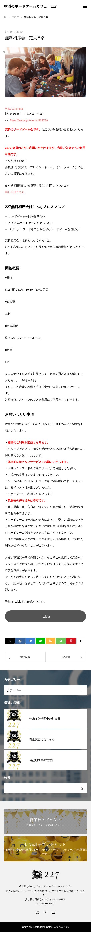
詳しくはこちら (15, 192)
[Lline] (40, 641)
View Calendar (14, 108)
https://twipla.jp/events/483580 (26, 120)
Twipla (45, 616)
